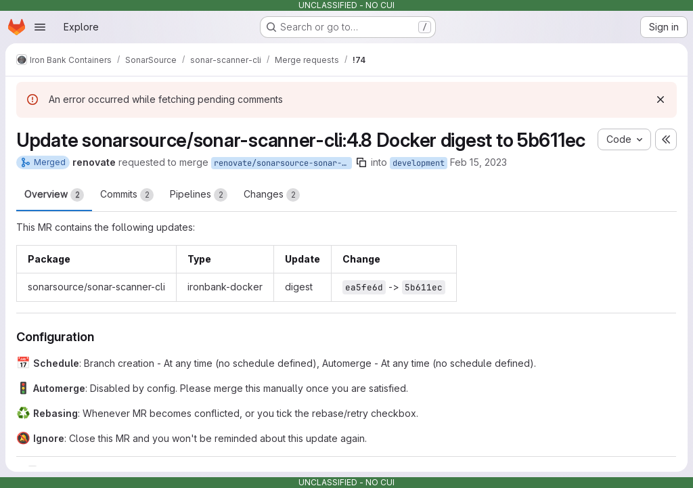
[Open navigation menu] (40, 27)
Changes (272, 195)
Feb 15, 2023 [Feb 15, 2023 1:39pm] (478, 162)
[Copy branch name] (361, 162)
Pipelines (198, 195)
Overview (54, 195)
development (419, 163)
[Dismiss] (660, 99)
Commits (127, 195)
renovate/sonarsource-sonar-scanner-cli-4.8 (283, 163)
